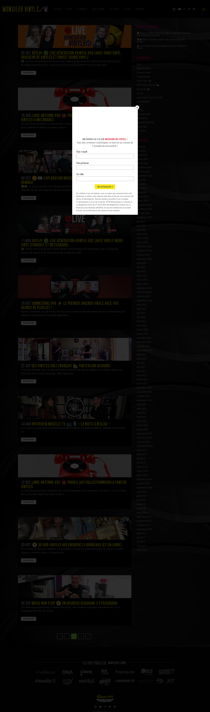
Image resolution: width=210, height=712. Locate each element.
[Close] (137, 107)
